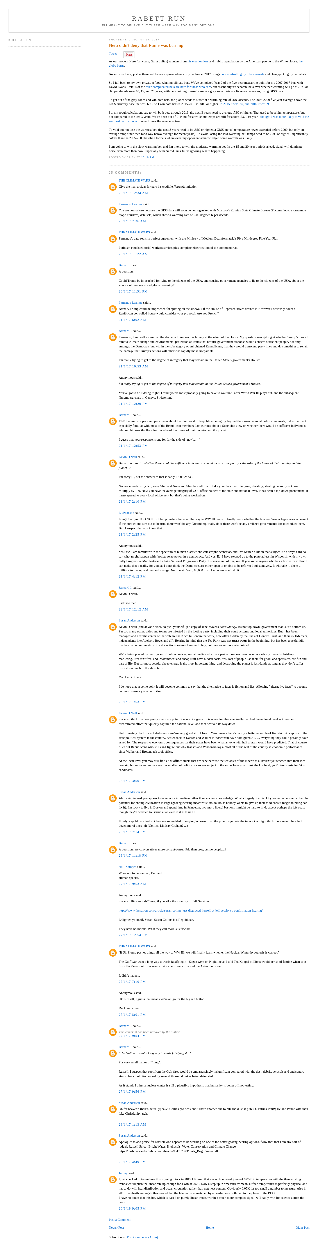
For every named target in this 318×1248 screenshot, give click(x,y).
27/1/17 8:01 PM (132, 1014)
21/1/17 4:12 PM (132, 576)
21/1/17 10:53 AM (133, 366)
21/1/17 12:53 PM (133, 445)
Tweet (113, 53)
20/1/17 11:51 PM (133, 291)
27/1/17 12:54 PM (133, 935)
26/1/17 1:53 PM (132, 702)
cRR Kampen (127, 866)
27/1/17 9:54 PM (132, 1035)
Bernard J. (125, 265)
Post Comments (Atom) (142, 1237)
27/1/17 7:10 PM (132, 981)
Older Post (302, 1227)
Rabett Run (159, 18)
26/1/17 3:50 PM (132, 781)
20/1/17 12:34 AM (133, 193)
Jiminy (123, 1173)
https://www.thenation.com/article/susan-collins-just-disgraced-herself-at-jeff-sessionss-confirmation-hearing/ (191, 910)
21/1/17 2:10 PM (132, 501)
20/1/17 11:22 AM (133, 254)
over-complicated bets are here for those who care (178, 87)
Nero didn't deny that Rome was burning (146, 45)
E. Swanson (126, 512)
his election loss (198, 61)
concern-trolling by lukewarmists (242, 74)
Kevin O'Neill (128, 457)
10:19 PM (147, 157)
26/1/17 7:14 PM (132, 832)
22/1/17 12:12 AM (133, 609)
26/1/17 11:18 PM (133, 855)
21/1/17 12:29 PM (133, 403)
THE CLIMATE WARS (134, 180)
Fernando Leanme (130, 204)
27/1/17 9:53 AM (132, 884)
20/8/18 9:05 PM (132, 1208)
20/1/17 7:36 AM (132, 221)
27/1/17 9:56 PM (132, 1091)
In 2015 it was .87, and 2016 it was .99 (245, 104)
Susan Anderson (129, 620)
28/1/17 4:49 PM (132, 1162)
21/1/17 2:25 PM (132, 534)
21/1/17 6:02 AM (132, 320)
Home (210, 1227)
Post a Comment (119, 1219)
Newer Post (116, 1227)
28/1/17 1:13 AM (132, 1124)
